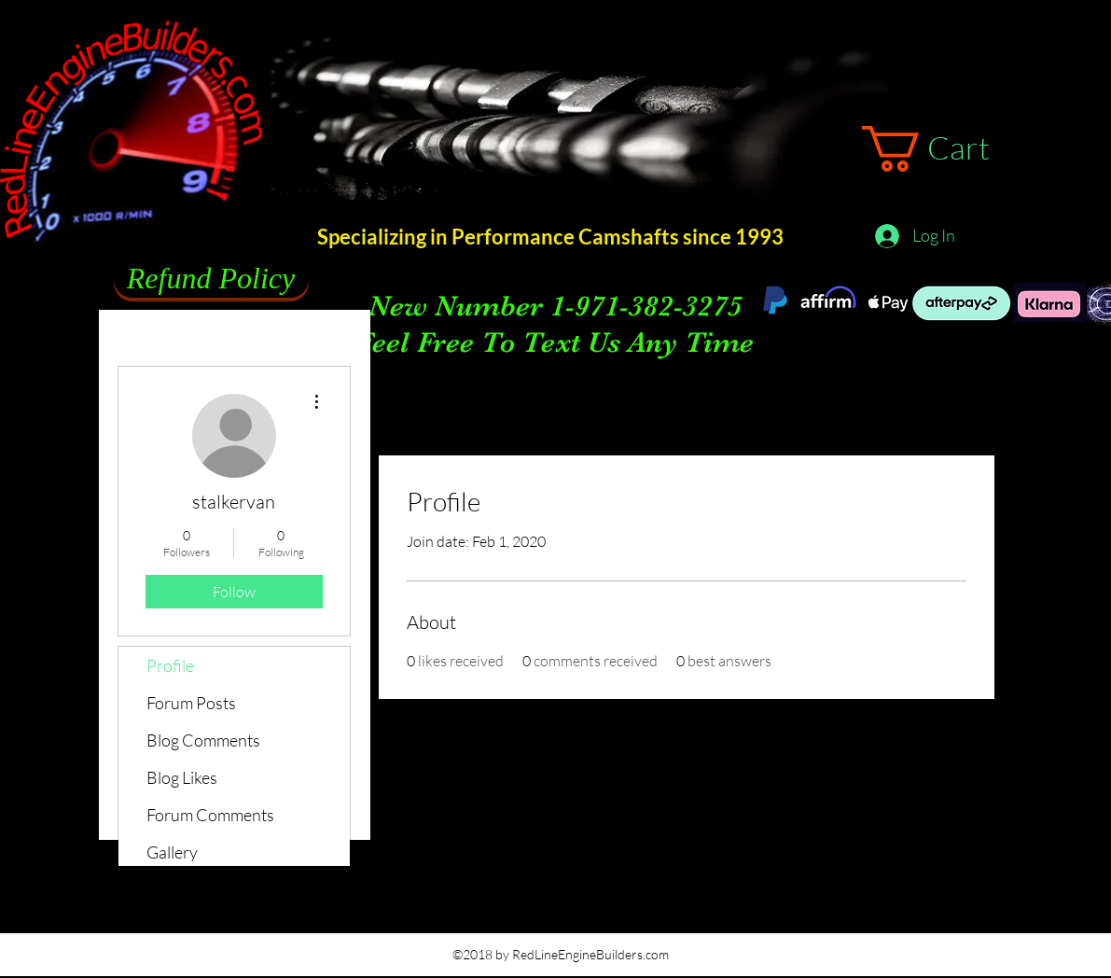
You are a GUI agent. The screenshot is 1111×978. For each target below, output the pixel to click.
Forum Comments (210, 814)
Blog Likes (181, 777)
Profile (170, 665)
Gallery (172, 852)
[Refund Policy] (211, 279)
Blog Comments (203, 740)
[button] (951, 149)
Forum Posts (191, 702)
